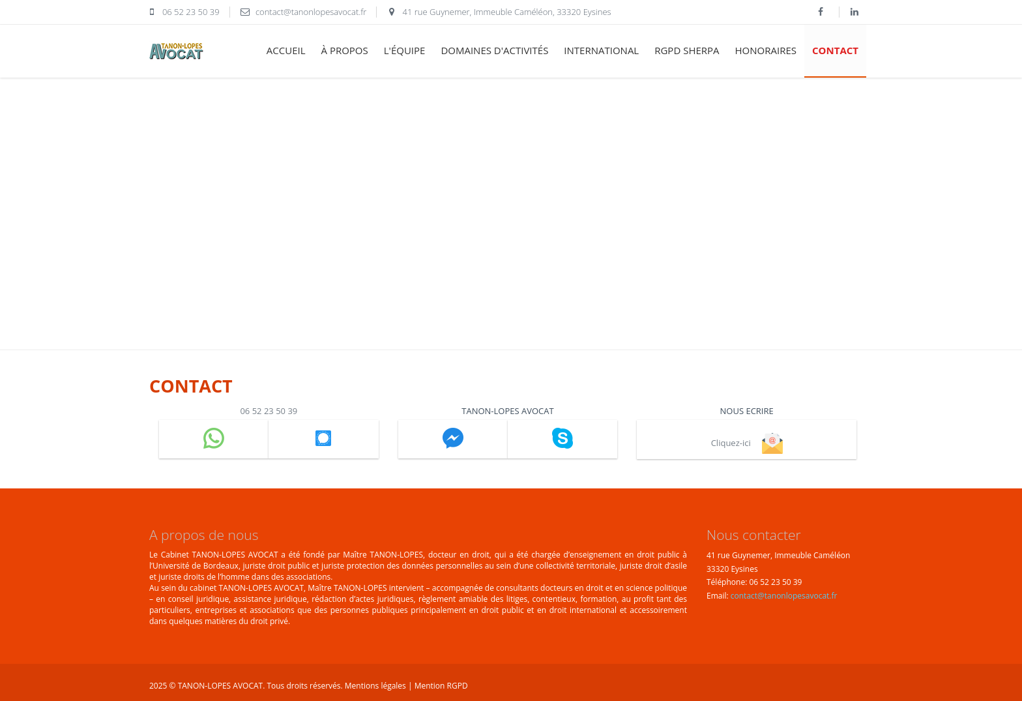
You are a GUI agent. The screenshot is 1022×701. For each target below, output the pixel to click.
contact (835, 50)
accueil (286, 50)
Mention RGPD (441, 685)
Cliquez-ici (747, 443)
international (601, 50)
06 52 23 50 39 (268, 411)
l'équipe (405, 50)
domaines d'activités (494, 50)
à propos (344, 50)
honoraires (765, 50)
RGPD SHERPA (686, 50)
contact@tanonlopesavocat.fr (784, 595)
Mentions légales (376, 685)
